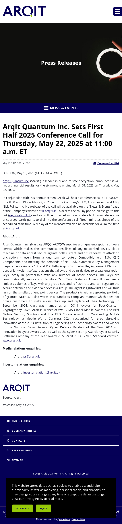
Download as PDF (106, 163)
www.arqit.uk (12, 340)
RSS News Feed (19, 450)
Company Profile (21, 430)
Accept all (22, 508)
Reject (43, 508)
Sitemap (15, 460)
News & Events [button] (61, 107)
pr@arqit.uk (31, 356)
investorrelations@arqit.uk (41, 372)
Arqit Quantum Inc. (16, 181)
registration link (20, 215)
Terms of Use (78, 519)
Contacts (16, 440)
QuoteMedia (64, 519)
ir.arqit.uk (49, 211)
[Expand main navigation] (117, 11)
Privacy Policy (34, 499)
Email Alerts (18, 421)
